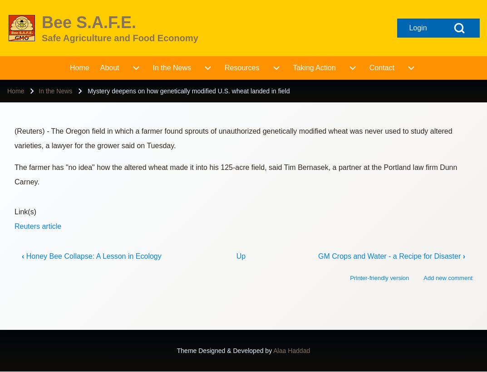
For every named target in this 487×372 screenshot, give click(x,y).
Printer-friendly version (379, 278)
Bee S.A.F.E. (89, 22)
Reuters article (38, 226)
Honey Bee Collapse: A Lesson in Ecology (92, 256)
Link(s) (25, 212)
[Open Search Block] (459, 28)
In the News (55, 91)
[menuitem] (79, 68)
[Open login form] (418, 28)
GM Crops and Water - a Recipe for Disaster (391, 256)
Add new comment (447, 278)
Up (241, 256)
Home (15, 91)
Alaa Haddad (291, 350)
